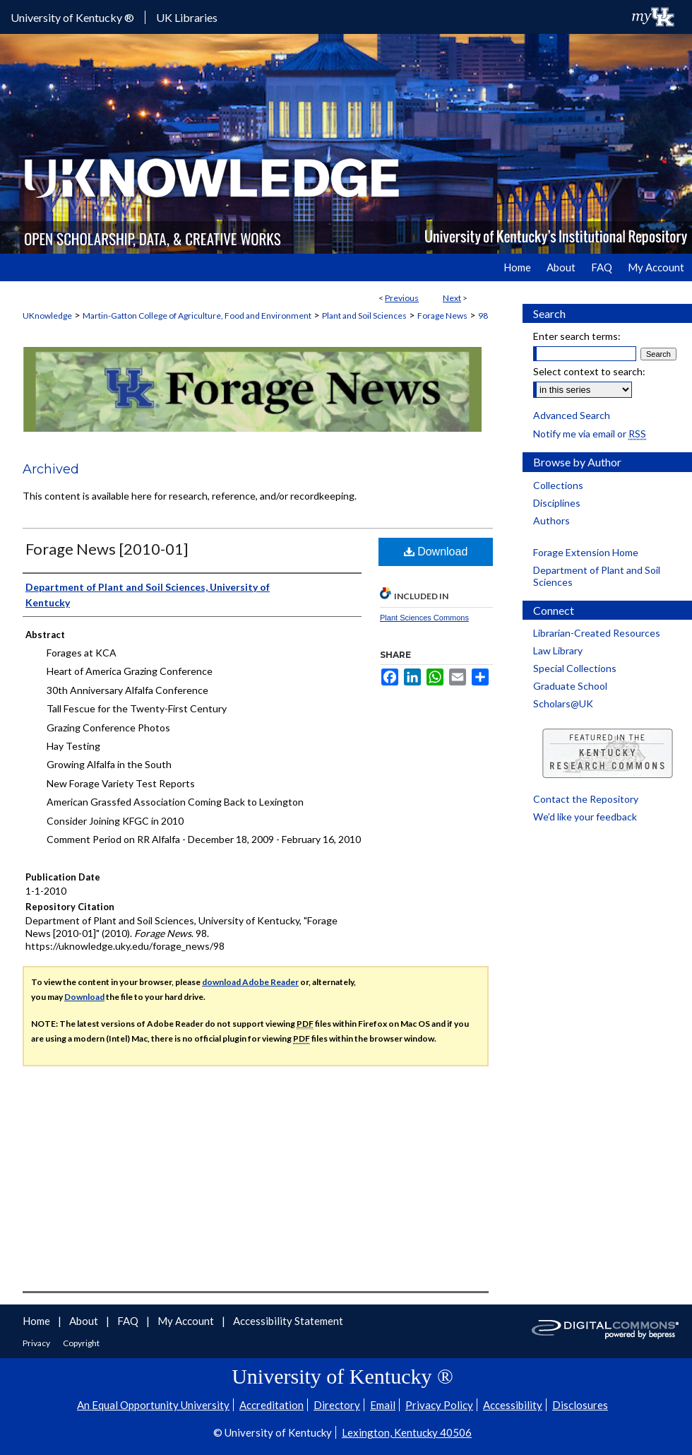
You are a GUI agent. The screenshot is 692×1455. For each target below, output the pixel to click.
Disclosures (580, 1404)
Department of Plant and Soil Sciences (596, 576)
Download (436, 552)
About (84, 1320)
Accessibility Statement (288, 1320)
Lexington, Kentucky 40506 (407, 1432)
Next (452, 298)
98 (483, 315)
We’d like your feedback (585, 817)
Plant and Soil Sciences (364, 315)
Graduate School (570, 686)
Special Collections (574, 668)
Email (382, 1404)
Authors (551, 520)
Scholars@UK (563, 703)
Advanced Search (571, 415)
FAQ (129, 1320)
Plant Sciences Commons (424, 617)
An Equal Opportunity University (153, 1404)
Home (37, 1320)
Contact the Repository (585, 799)
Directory (337, 1404)
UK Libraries (186, 17)
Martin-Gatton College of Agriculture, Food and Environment (197, 315)
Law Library (558, 650)
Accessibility (512, 1404)
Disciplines (556, 503)
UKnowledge (47, 315)
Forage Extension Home (585, 552)
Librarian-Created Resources (596, 633)
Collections (558, 485)
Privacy (37, 1343)
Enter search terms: (577, 336)
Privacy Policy (439, 1404)
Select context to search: (589, 371)
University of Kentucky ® (72, 17)
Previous (402, 298)
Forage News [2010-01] (107, 548)
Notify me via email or (589, 434)
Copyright (81, 1343)
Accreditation (271, 1404)
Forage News (442, 315)
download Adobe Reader (250, 982)
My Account (186, 1320)
